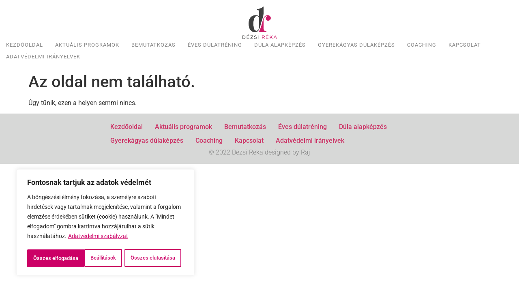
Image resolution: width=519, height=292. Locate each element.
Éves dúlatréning (215, 45)
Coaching (421, 45)
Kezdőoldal (24, 45)
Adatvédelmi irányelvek (43, 57)
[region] (105, 214)
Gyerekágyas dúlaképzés (356, 45)
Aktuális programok (87, 45)
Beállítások (59, 240)
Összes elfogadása (105, 258)
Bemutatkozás (153, 45)
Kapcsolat (464, 45)
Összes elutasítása (138, 240)
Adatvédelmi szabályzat (98, 220)
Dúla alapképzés (280, 45)
